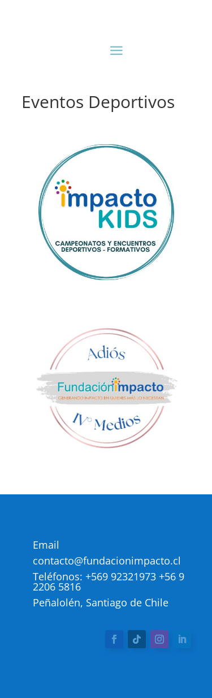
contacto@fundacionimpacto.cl (107, 560)
